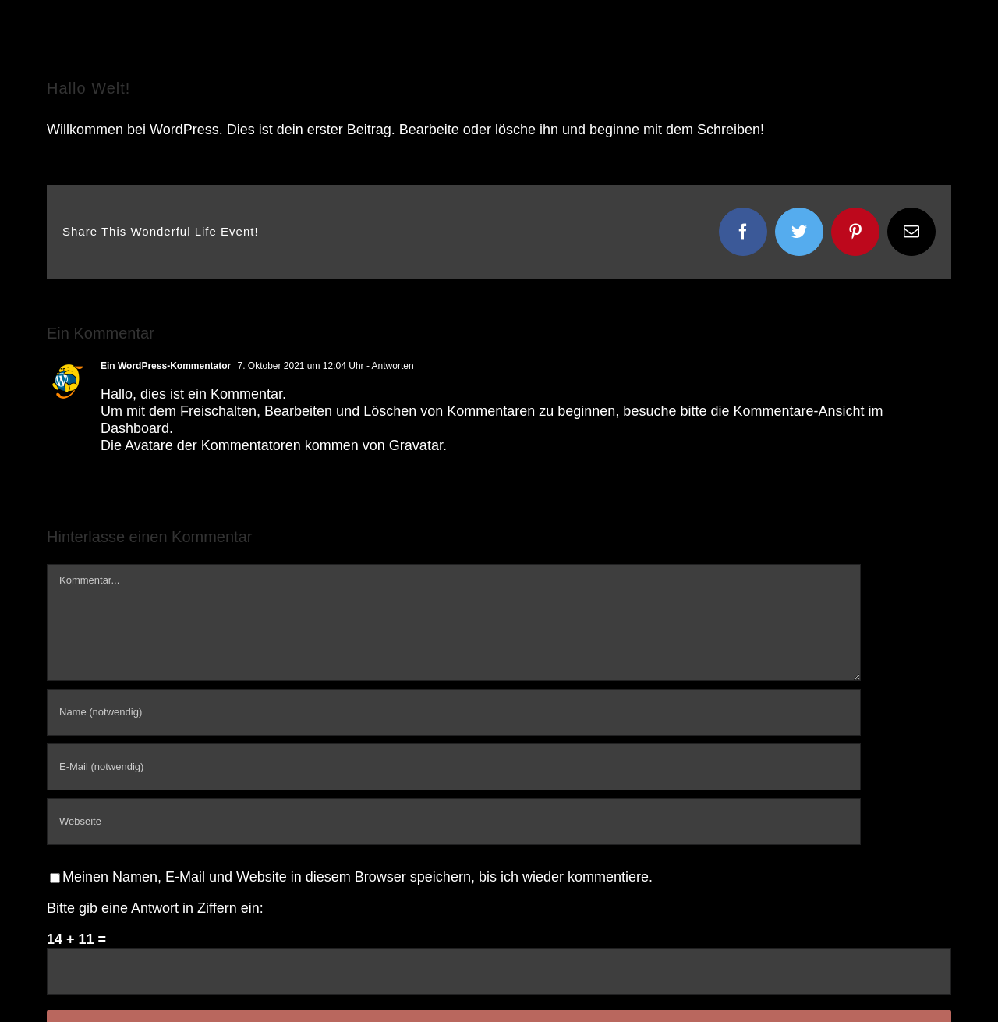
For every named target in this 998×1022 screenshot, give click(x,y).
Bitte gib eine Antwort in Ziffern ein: (155, 908)
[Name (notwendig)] (454, 712)
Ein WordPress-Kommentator (166, 365)
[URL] (454, 821)
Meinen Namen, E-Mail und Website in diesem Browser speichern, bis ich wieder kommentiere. (357, 877)
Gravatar (416, 445)
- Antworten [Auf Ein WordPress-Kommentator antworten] (389, 365)
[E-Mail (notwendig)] (454, 766)
